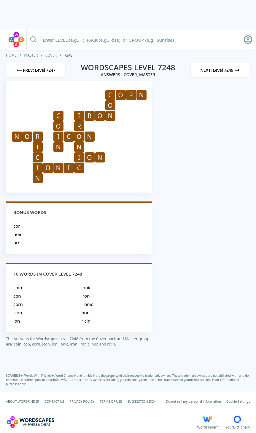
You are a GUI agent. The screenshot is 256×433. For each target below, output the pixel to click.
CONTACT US (54, 401)
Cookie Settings (238, 401)
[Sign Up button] (248, 39)
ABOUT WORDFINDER (22, 401)
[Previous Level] (35, 70)
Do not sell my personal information (193, 401)
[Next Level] (220, 70)
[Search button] (33, 39)
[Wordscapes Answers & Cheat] (101, 422)
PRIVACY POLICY (81, 401)
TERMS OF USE (111, 401)
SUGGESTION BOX (141, 401)
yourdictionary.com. (134, 380)
